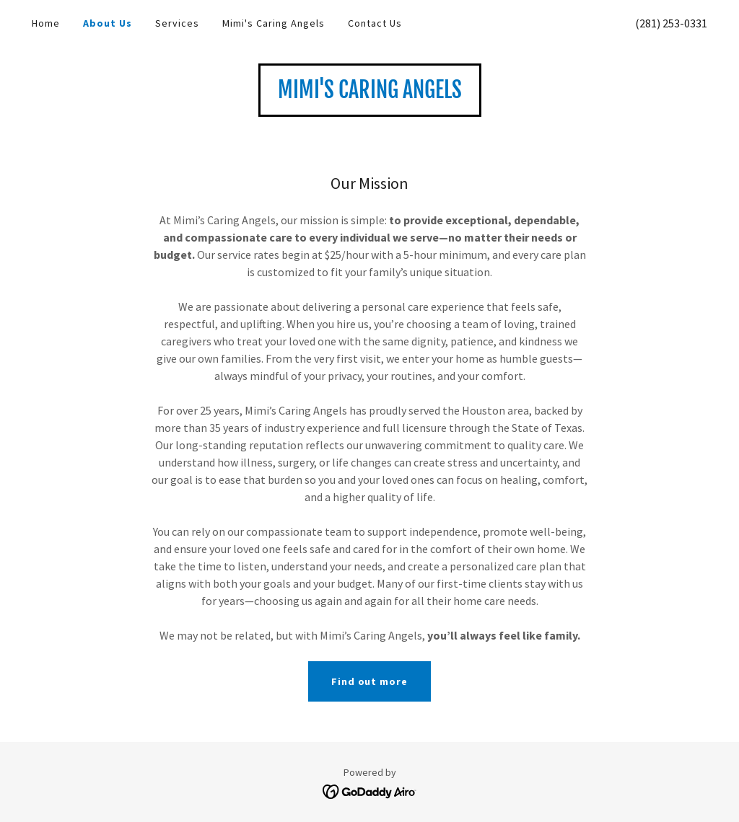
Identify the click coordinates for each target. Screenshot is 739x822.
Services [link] (177, 23)
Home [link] (46, 23)
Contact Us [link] (375, 23)
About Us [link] (107, 23)
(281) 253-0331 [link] (671, 23)
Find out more (369, 681)
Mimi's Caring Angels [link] (273, 23)
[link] (370, 94)
